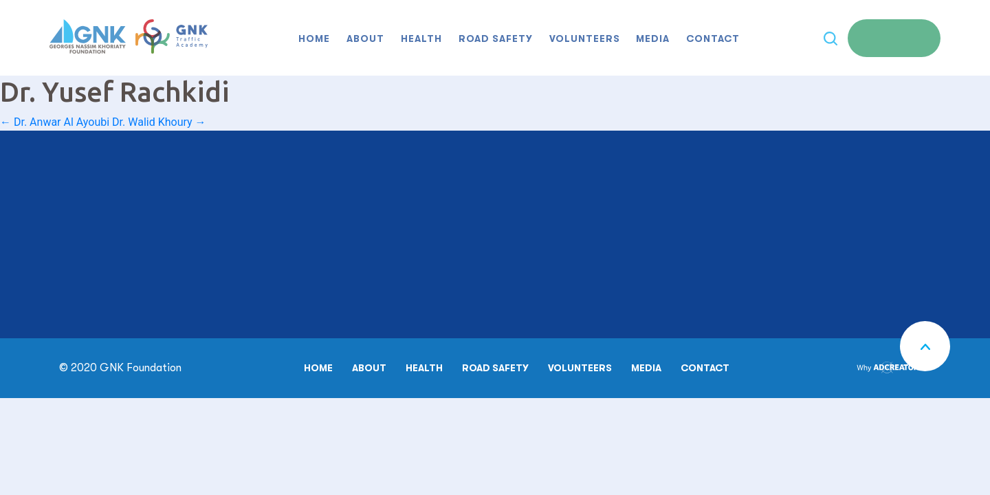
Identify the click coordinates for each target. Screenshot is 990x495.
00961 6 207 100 (109, 210)
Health (421, 38)
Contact (713, 38)
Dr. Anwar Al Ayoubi (54, 122)
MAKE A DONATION (443, 269)
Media (653, 38)
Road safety (496, 38)
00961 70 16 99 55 (146, 279)
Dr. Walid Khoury (159, 122)
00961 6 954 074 (109, 262)
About (365, 38)
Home (314, 38)
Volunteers (584, 38)
